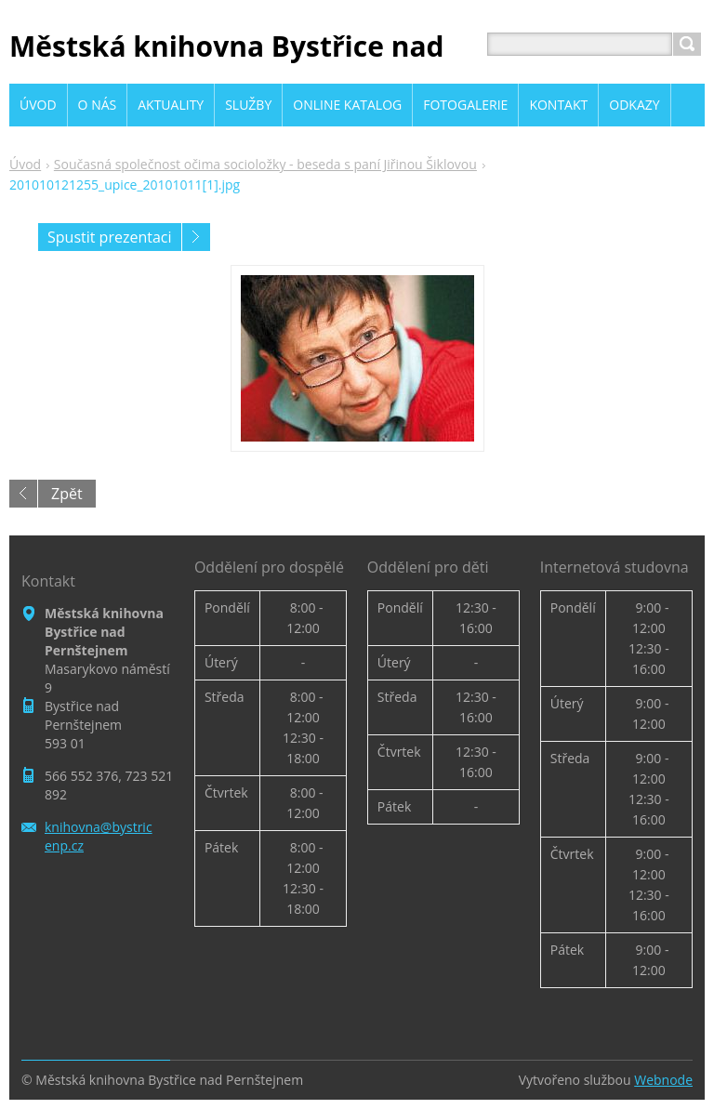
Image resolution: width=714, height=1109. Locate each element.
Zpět (67, 493)
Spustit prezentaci (109, 237)
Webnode (663, 1080)
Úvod (25, 164)
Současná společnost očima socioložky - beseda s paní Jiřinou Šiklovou (265, 164)
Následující (196, 237)
